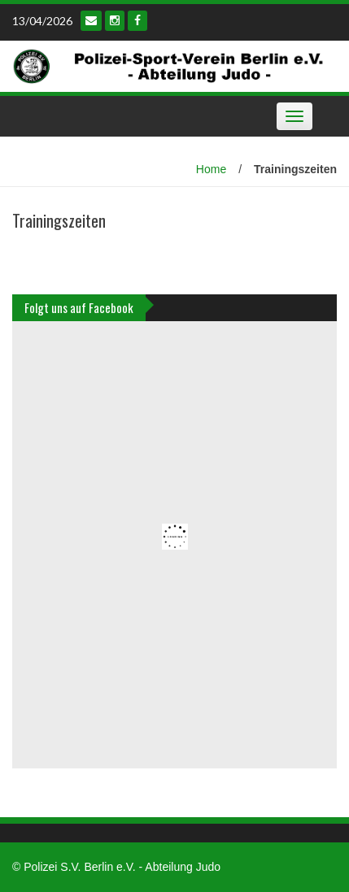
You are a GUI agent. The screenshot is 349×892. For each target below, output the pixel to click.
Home (211, 169)
